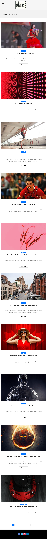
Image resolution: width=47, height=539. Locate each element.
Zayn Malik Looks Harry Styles (23, 103)
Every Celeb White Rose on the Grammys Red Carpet (23, 255)
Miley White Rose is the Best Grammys (23, 154)
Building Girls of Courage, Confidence (23, 204)
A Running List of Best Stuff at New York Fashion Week (23, 456)
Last (32, 525)
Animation (23, 504)
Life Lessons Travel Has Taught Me (23, 53)
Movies (23, 151)
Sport (23, 51)
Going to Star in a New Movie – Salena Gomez (23, 305)
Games (23, 252)
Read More (23, 64)
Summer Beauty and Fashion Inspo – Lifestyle (23, 355)
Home (5, 14)
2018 (10, 14)
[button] (3, 4)
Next (28, 525)
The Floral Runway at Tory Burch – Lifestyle (23, 406)
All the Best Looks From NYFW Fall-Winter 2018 (23, 506)
